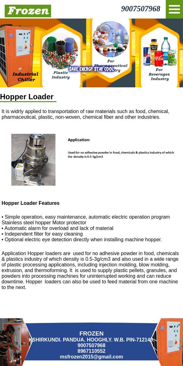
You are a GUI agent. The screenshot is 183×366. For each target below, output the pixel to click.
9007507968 (140, 8)
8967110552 (92, 351)
